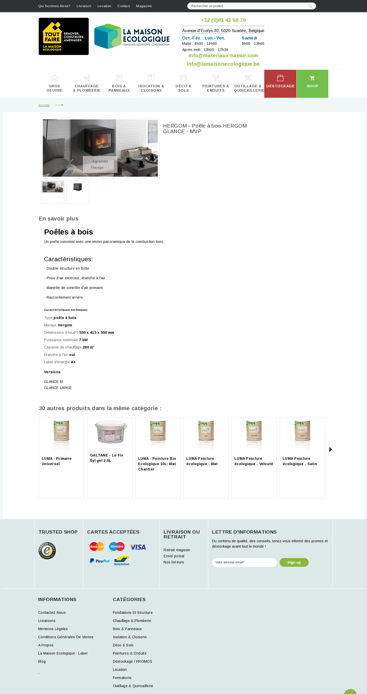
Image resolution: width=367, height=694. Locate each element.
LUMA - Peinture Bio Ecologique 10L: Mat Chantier (157, 463)
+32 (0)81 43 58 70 (223, 20)
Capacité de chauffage (63, 347)
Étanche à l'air (56, 355)
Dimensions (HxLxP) (61, 332)
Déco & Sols (123, 645)
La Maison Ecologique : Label (62, 653)
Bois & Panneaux (127, 629)
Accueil (44, 105)
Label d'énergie (57, 362)
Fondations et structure (133, 612)
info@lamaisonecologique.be (223, 64)
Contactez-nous (52, 612)
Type (48, 318)
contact (123, 6)
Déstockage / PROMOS (132, 661)
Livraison (84, 6)
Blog (42, 661)
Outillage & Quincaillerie (133, 686)
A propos (46, 645)
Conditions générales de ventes (66, 637)
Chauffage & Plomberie (132, 621)
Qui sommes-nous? (54, 6)
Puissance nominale (61, 340)
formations (122, 678)
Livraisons (47, 621)
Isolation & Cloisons (130, 637)
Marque (50, 325)
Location (104, 6)
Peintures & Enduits (130, 653)
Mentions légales (53, 629)
